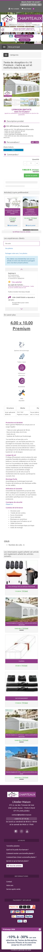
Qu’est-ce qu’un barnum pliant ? (17, 859)
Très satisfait (17, 280)
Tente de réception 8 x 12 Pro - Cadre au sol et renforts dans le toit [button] (21, 770)
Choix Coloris (8, 147)
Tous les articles (14, 863)
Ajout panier (12, 225)
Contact (9, 879)
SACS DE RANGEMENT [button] (21, 696)
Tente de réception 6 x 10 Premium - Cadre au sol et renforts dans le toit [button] (21, 733)
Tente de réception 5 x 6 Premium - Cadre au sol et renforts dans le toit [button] (21, 621)
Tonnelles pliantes (13, 844)
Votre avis (9, 883)
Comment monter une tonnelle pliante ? (20, 851)
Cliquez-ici (9, 502)
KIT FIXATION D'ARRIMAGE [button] (30, 212)
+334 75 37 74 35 (29, 5)
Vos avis (8, 241)
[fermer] (40, 929)
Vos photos (9, 246)
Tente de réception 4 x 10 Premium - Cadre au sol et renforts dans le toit (21, 284)
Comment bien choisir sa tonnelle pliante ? (21, 855)
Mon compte (13, 8)
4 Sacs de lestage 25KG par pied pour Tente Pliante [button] (21, 584)
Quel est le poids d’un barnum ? (17, 848)
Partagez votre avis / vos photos (16, 251)
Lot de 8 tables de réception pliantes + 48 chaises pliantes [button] (12, 211)
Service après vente (13, 887)
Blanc (13, 150)
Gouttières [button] (21, 659)
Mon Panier (28, 9)
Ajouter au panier (31, 175)
